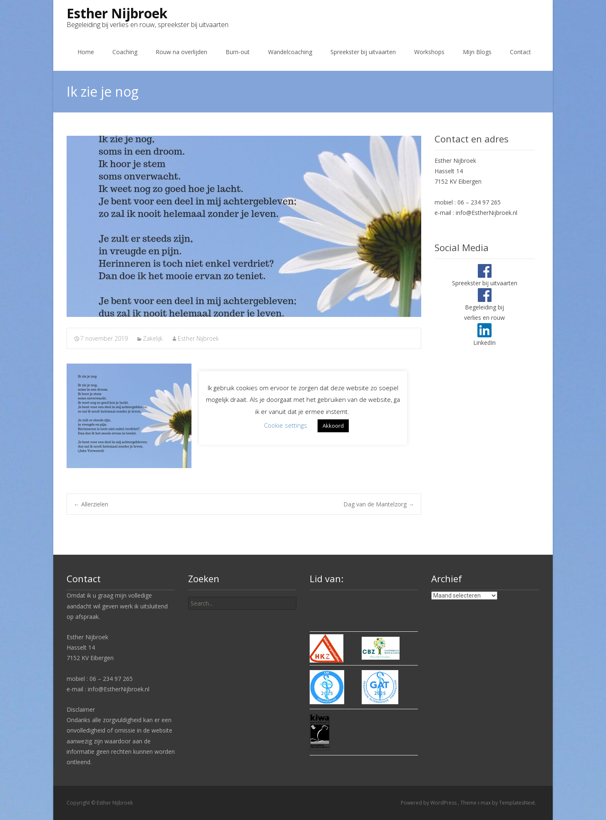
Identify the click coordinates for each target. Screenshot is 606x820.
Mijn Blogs (477, 52)
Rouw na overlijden (181, 52)
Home (85, 52)
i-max (485, 802)
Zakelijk (153, 338)
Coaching (124, 52)
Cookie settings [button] (285, 425)
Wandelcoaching (290, 52)
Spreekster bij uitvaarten (363, 52)
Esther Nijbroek (198, 338)
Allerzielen (91, 504)
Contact (520, 52)
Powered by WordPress (429, 802)
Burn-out (238, 52)
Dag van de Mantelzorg (378, 504)
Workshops (429, 52)
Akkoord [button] (333, 425)
